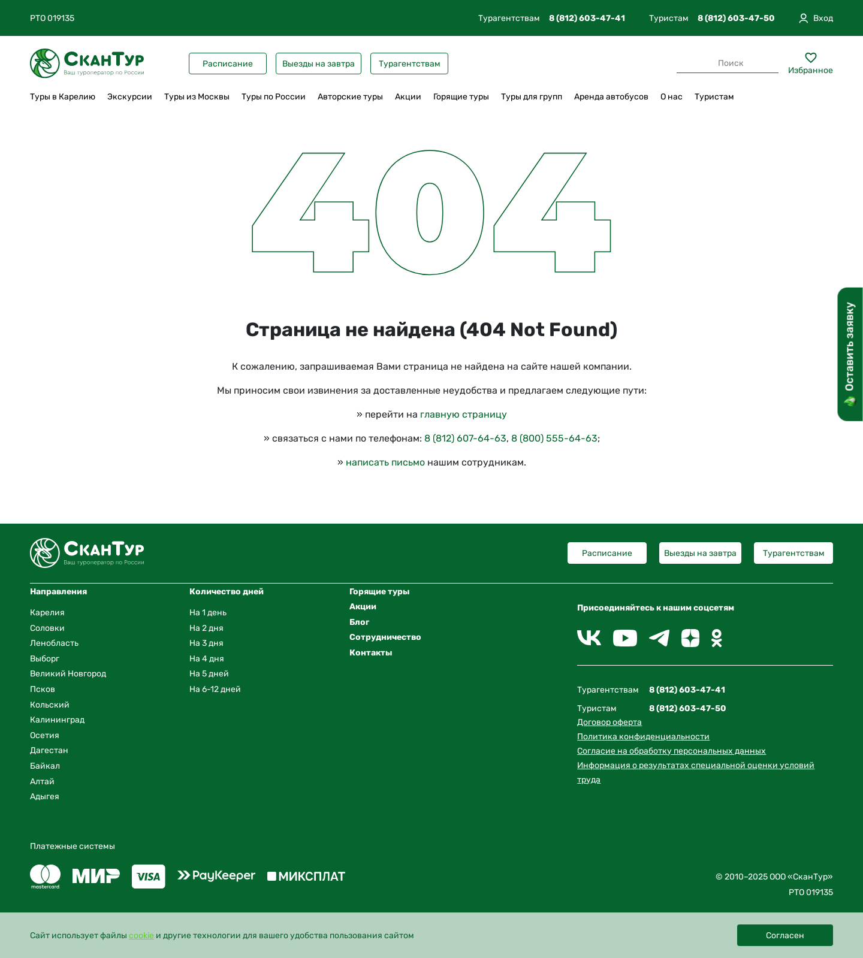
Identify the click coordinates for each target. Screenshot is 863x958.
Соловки (47, 628)
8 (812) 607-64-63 (465, 438)
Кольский (50, 705)
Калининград (57, 720)
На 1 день (208, 613)
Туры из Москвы (197, 97)
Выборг (44, 659)
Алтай (42, 781)
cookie (141, 935)
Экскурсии (129, 97)
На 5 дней (209, 674)
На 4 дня (206, 659)
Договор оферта (609, 722)
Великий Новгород (68, 674)
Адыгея (44, 796)
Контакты (371, 653)
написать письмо (385, 462)
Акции (408, 97)
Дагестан (49, 750)
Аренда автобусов (611, 97)
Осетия (44, 735)
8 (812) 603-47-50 (736, 18)
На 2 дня (206, 628)
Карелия (47, 613)
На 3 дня (206, 643)
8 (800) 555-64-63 (554, 438)
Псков (42, 689)
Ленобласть (54, 643)
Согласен (785, 935)
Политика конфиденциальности (643, 737)
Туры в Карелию (62, 97)
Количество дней (226, 592)
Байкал (45, 766)
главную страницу (463, 414)
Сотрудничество (385, 637)
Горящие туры (461, 97)
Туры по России (274, 97)
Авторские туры (350, 97)
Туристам (714, 97)
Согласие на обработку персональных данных (671, 751)
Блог (359, 622)
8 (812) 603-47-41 (587, 18)
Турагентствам (409, 64)
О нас (671, 97)
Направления (58, 592)
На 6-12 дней (215, 689)
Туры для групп (531, 97)
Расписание (228, 64)
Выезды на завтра (318, 64)
